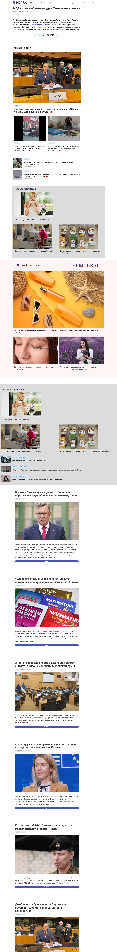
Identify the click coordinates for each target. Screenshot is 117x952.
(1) (29, 150)
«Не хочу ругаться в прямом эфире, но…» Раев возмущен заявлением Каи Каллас (45, 746)
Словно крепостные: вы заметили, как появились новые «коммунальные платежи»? (63, 148)
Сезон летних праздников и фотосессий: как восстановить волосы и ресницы (78, 368)
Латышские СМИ (88, 3)
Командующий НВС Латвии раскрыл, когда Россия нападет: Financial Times (43, 827)
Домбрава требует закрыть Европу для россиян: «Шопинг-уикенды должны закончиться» (47, 110)
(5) (51, 112)
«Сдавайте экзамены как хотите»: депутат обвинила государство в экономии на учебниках (46, 580)
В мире (33, 3)
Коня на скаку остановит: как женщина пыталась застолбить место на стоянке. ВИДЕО (29, 148)
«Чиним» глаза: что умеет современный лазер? (33, 251)
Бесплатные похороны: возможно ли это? (29, 460)
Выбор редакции (74, 3)
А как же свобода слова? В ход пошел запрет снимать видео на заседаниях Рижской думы (45, 664)
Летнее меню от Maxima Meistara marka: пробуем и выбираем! (85, 451)
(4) (47, 176)
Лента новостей (46, 3)
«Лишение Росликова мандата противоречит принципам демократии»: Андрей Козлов (47, 470)
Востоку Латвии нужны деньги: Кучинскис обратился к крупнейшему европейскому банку (46, 494)
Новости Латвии (59, 3)
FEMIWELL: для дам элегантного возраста (32, 220)
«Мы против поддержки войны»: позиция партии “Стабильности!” (39, 479)
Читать (47, 561)
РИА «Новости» (37, 25)
